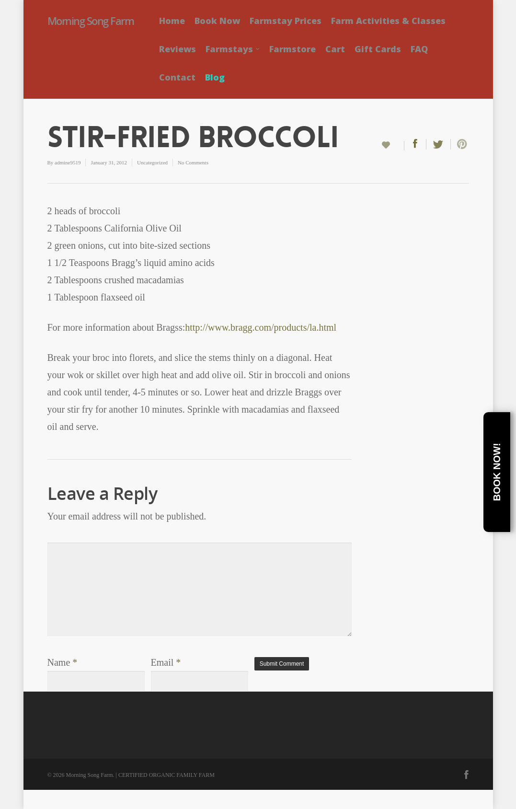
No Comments (193, 162)
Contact (177, 77)
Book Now (217, 20)
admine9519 (67, 162)
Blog (215, 77)
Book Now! (497, 472)
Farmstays (233, 49)
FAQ (419, 49)
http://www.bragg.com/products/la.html (260, 327)
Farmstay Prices (285, 20)
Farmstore (292, 49)
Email (166, 662)
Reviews (177, 49)
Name (62, 662)
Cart (335, 49)
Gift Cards (378, 49)
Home (172, 20)
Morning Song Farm (90, 20)
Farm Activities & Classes (388, 20)
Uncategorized (152, 162)
